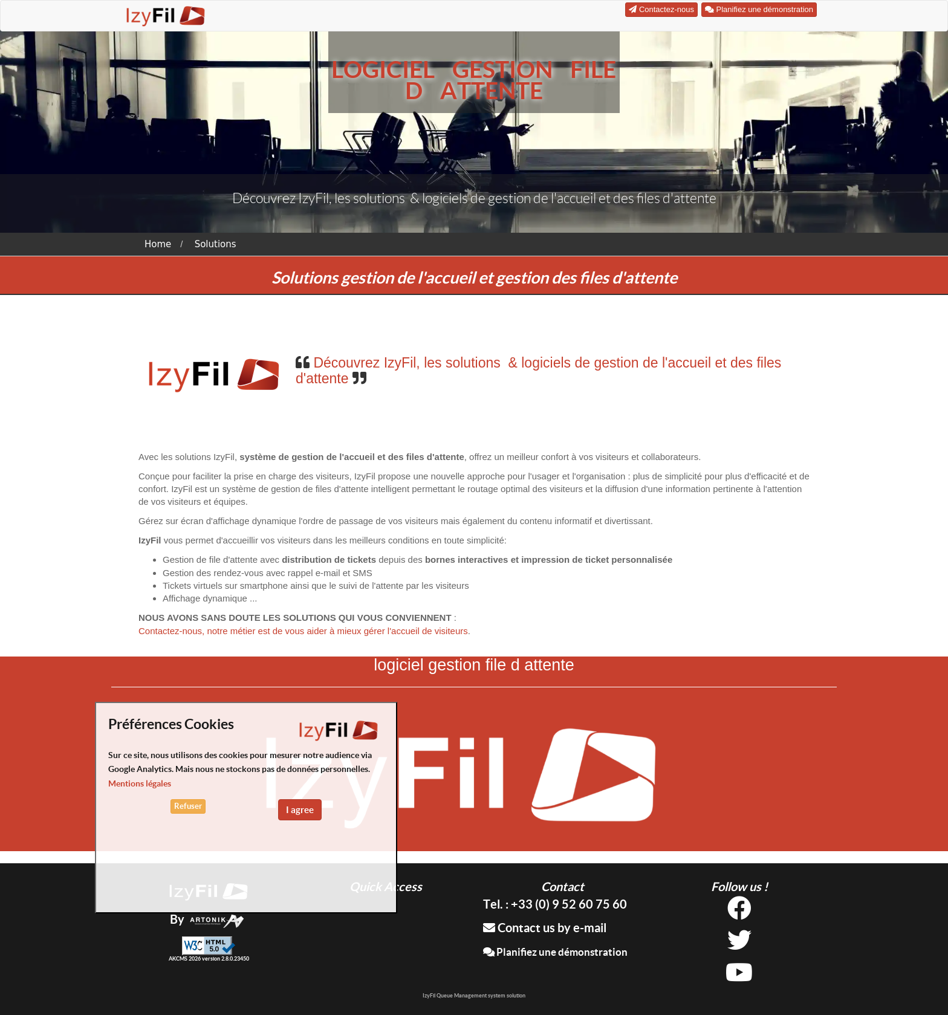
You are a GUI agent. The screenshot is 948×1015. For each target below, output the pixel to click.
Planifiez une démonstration (555, 952)
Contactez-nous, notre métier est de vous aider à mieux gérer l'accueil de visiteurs (303, 631)
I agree (300, 810)
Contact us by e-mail (544, 928)
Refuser (188, 806)
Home (157, 244)
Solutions (215, 244)
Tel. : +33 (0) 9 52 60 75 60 (555, 904)
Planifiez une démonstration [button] (759, 9)
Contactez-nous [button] (661, 9)
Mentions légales (139, 783)
